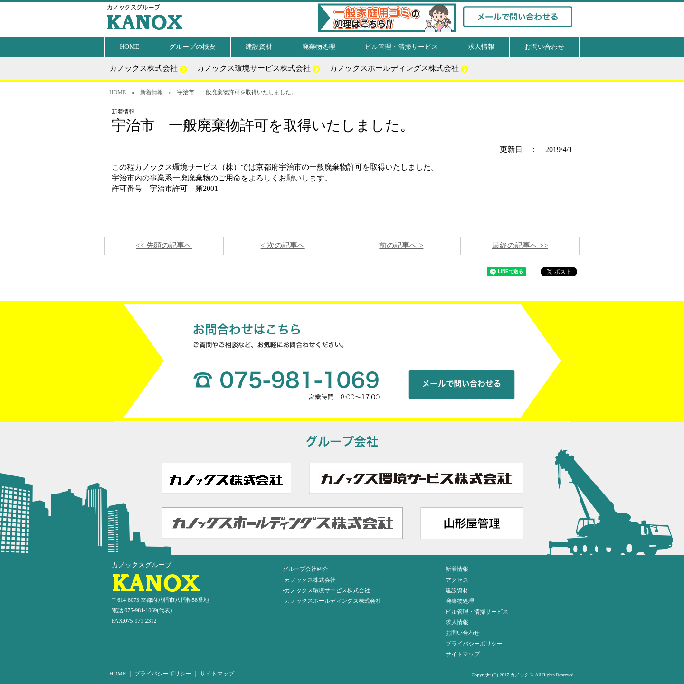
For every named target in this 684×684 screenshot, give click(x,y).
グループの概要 (192, 46)
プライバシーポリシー (474, 643)
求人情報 (481, 46)
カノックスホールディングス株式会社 (399, 68)
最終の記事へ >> (520, 245)
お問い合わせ (544, 46)
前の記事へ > (401, 245)
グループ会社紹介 (305, 569)
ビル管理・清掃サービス (401, 46)
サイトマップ (463, 654)
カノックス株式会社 (148, 68)
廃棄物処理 (318, 46)
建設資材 (259, 46)
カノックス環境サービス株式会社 (258, 68)
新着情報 (151, 92)
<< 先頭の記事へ (164, 245)
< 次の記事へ (283, 245)
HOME (129, 46)
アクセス (457, 580)
